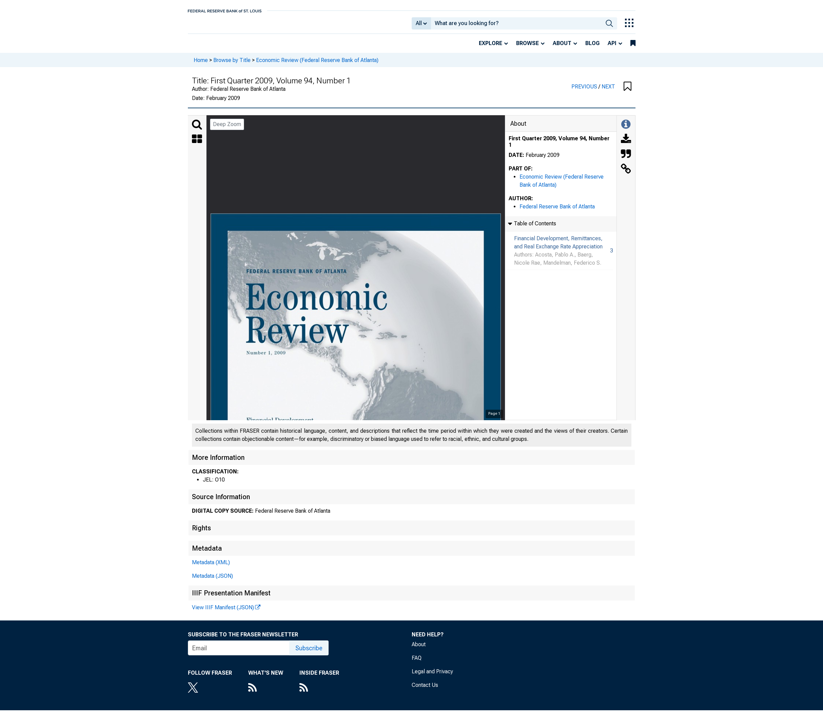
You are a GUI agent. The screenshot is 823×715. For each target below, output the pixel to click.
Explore (490, 48)
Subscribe (308, 652)
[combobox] (516, 26)
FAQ (417, 662)
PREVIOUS (585, 91)
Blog (592, 48)
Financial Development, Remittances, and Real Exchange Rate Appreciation (558, 247)
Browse (527, 48)
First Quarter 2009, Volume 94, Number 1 (559, 146)
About (562, 48)
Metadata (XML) (211, 567)
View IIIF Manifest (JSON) (223, 612)
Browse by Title (232, 64)
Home (201, 64)
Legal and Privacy (432, 676)
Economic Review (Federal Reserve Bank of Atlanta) (317, 64)
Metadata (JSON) (212, 580)
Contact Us (425, 690)
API (612, 48)
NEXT (608, 91)
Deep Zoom (227, 129)
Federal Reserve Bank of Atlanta (557, 211)
